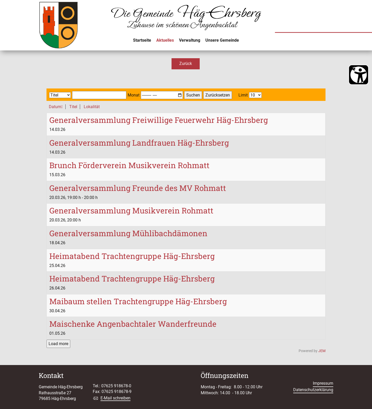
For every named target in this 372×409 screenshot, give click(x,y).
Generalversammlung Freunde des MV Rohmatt (137, 188)
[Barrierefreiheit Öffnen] (358, 75)
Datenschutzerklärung (313, 389)
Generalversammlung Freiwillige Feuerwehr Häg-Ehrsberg (158, 120)
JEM (322, 351)
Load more (58, 343)
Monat (134, 95)
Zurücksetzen (217, 95)
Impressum (323, 383)
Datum (56, 106)
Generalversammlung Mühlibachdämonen (128, 233)
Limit (243, 95)
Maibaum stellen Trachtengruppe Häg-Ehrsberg (138, 301)
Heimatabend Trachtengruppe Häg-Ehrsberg (132, 256)
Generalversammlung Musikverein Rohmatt (131, 210)
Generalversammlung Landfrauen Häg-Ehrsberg (139, 143)
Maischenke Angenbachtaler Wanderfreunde (132, 324)
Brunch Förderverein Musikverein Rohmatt (129, 165)
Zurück (185, 63)
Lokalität (92, 106)
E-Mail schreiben (115, 398)
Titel (73, 106)
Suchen (193, 95)
